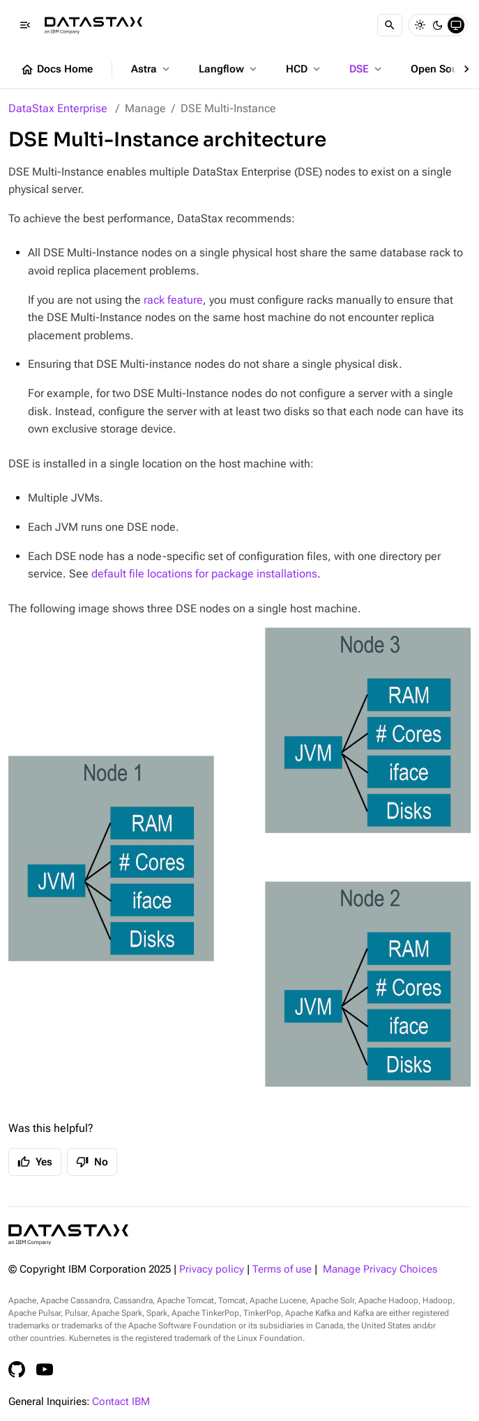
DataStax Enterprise (57, 108)
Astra (151, 69)
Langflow (229, 69)
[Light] (419, 25)
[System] (456, 25)
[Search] (389, 25)
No (92, 1162)
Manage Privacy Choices (380, 1269)
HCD (304, 69)
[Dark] (437, 25)
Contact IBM (121, 1402)
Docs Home (56, 70)
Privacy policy (211, 1269)
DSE (366, 69)
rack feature (173, 299)
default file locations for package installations (204, 573)
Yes (34, 1162)
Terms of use (282, 1269)
